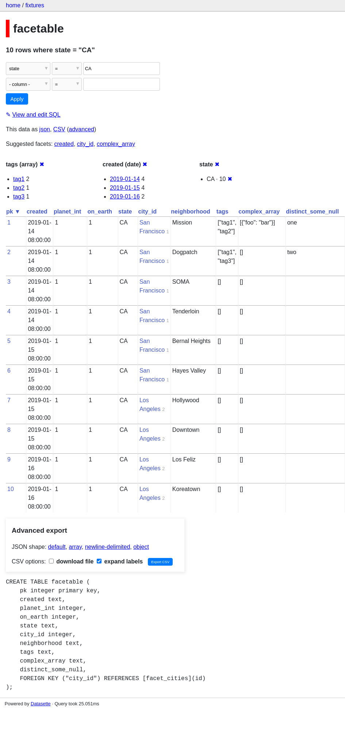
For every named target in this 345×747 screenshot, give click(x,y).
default (57, 547)
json (44, 129)
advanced (81, 129)
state (125, 211)
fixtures (34, 5)
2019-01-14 (125, 179)
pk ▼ (13, 211)
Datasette (41, 703)
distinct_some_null (312, 211)
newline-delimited (107, 547)
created (64, 144)
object (141, 547)
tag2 (18, 188)
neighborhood (190, 211)
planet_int (67, 211)
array (75, 547)
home (13, 5)
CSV (59, 129)
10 (10, 489)
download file (71, 561)
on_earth (99, 211)
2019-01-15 (125, 188)
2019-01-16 (125, 196)
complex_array (116, 144)
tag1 (18, 179)
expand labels (120, 561)
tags (222, 211)
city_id (85, 144)
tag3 (18, 196)
